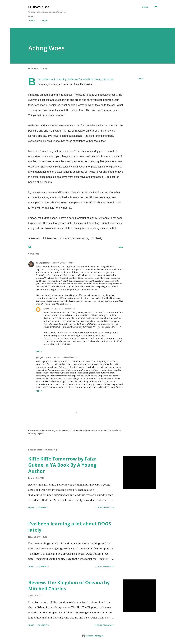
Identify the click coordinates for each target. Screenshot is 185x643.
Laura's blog (39, 7)
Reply (39, 351)
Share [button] (140, 78)
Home (30, 20)
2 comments (42, 507)
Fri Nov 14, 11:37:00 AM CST (64, 263)
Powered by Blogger (92, 636)
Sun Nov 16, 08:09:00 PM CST (65, 357)
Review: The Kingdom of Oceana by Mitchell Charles (69, 585)
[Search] (145, 7)
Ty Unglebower (42, 263)
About (43, 20)
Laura (46, 309)
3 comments (42, 625)
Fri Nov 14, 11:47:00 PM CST (63, 309)
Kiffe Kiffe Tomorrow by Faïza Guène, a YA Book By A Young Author (62, 465)
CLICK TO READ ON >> (104, 507)
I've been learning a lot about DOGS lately (69, 527)
